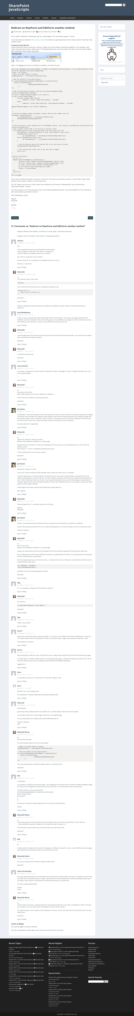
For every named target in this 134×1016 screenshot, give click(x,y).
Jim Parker (21, 409)
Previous (15, 218)
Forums (37, 18)
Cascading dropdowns (94, 953)
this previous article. (38, 40)
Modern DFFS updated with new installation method (63, 977)
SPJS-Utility (91, 968)
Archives (45, 18)
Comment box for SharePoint (96, 964)
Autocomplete (92, 966)
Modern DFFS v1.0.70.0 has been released (60, 983)
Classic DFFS (91, 957)
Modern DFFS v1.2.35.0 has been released (20, 968)
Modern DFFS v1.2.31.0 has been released (20, 980)
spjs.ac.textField (13, 988)
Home (12, 18)
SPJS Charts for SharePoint (95, 962)
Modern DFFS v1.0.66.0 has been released (60, 1002)
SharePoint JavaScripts (19, 7)
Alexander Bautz (17, 32)
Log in (102, 70)
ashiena (20, 241)
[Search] (124, 5)
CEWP (17, 65)
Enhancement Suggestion (16, 984)
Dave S (19, 650)
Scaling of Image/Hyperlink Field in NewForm (21, 947)
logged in (22, 927)
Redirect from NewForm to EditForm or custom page (33, 441)
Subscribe (104, 82)
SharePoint (54, 32)
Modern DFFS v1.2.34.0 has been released (20, 972)
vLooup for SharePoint (94, 959)
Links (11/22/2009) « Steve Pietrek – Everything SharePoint (41, 236)
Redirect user (47, 32)
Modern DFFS (92, 951)
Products (20, 18)
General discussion (93, 947)
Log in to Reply (21, 267)
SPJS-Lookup (91, 955)
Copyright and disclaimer (68, 18)
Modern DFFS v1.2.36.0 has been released (20, 959)
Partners (29, 18)
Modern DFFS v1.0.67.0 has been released (60, 996)
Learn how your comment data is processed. (50, 930)
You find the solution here (25, 354)
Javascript (40, 32)
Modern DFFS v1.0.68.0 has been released (60, 989)
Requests (90, 970)
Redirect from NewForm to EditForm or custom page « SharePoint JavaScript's (48, 231)
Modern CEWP (92, 949)
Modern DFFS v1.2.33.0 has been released (20, 976)
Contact (53, 18)
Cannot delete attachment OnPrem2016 (20, 953)
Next (90, 218)
